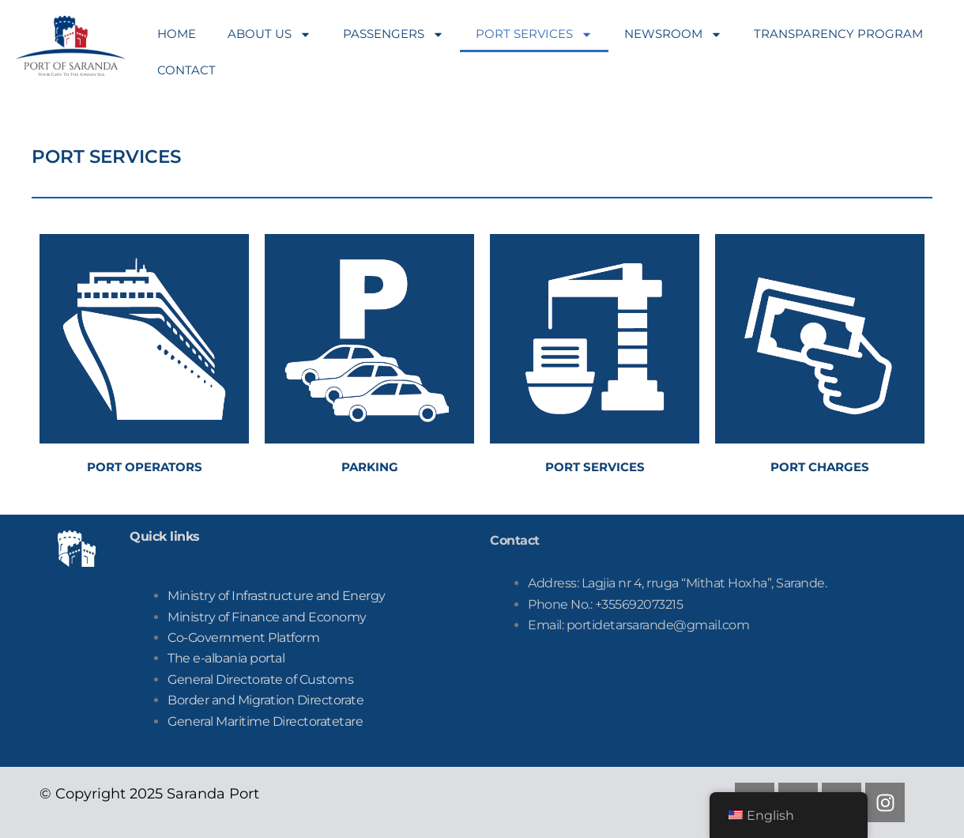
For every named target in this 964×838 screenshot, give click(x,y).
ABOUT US (269, 34)
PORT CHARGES (819, 466)
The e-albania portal (226, 658)
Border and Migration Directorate (265, 700)
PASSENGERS (393, 34)
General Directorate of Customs (260, 679)
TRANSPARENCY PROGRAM (838, 33)
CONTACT (186, 69)
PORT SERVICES (534, 34)
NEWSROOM (673, 34)
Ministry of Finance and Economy (267, 617)
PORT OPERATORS (144, 466)
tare (265, 721)
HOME (176, 33)
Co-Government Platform (243, 637)
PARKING (369, 466)
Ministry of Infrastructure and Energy (277, 595)
